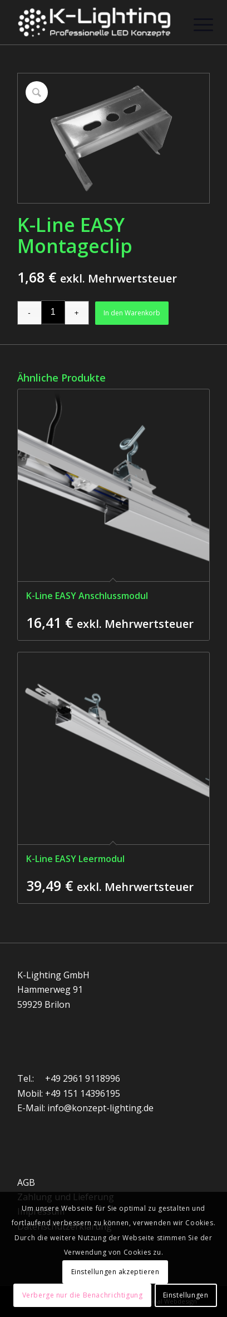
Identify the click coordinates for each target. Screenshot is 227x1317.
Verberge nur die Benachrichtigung (82, 1295)
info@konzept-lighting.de (100, 1108)
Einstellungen (186, 1295)
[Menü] (194, 23)
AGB (26, 1182)
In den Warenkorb (131, 313)
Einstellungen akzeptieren (115, 1271)
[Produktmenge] (53, 312)
